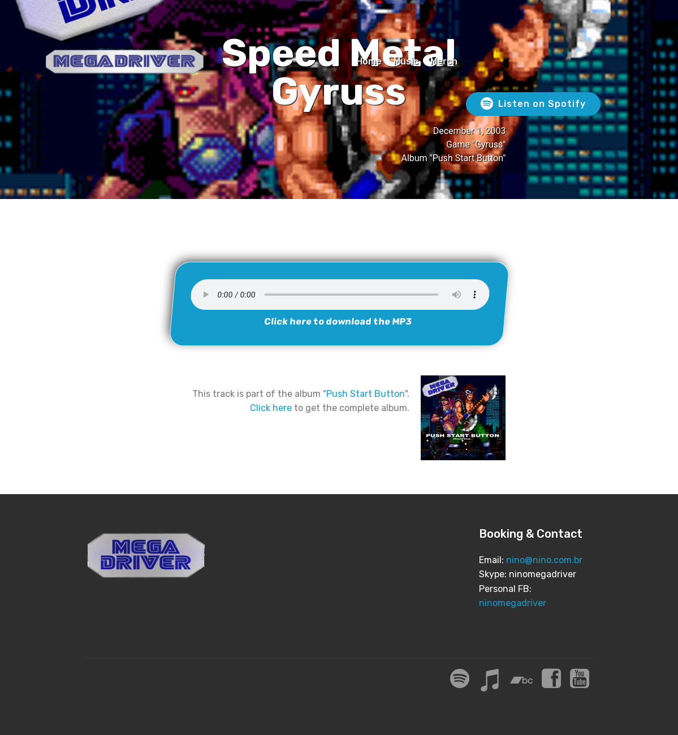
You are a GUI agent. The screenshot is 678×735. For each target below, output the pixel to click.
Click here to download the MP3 (338, 321)
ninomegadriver (512, 603)
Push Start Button (365, 393)
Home (369, 61)
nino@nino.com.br (544, 560)
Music (406, 61)
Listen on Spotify (533, 104)
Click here (271, 408)
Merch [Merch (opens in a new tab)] (443, 61)
